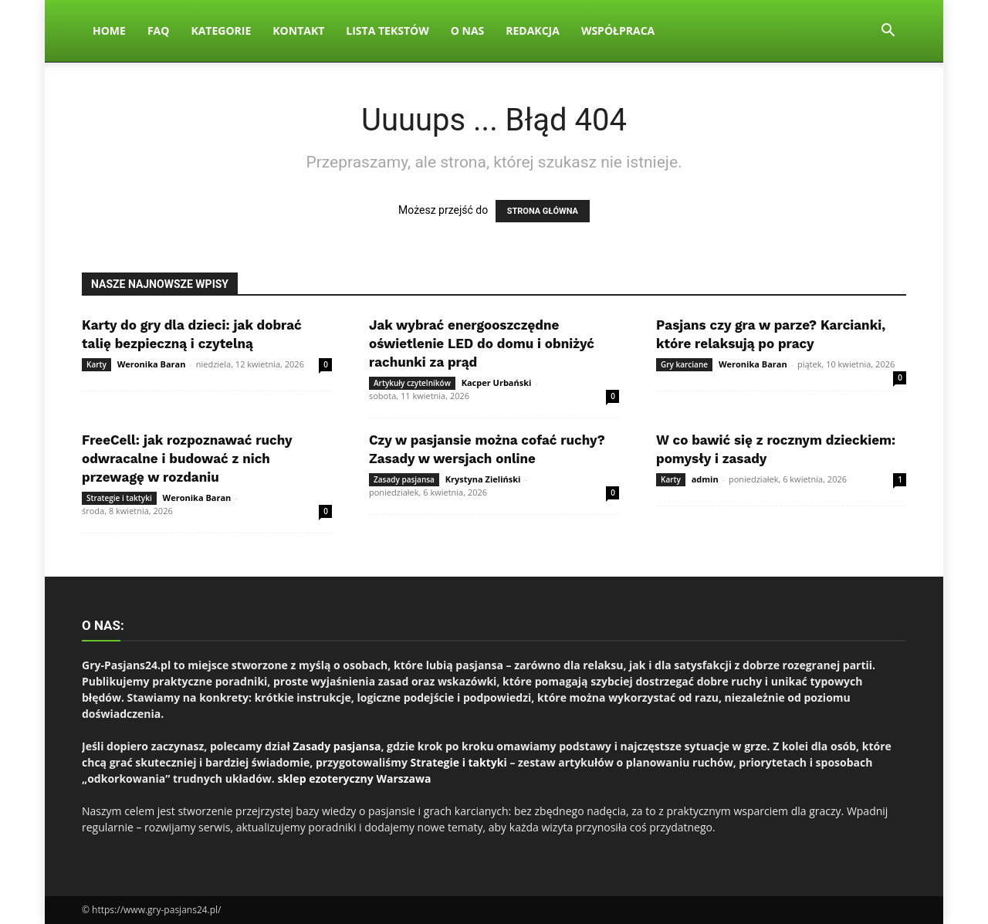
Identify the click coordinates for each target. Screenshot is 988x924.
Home (109, 30)
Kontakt (298, 30)
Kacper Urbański (497, 382)
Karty (96, 364)
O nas (468, 30)
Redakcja (533, 30)
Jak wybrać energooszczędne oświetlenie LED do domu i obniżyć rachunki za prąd (481, 343)
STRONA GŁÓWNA (542, 211)
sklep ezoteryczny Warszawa (354, 778)
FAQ (158, 30)
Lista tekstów (387, 30)
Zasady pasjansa (404, 479)
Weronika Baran (151, 364)
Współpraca (618, 30)
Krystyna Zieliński (483, 479)
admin (705, 479)
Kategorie (221, 30)
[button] (887, 32)
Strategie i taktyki (119, 497)
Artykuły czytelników (412, 382)
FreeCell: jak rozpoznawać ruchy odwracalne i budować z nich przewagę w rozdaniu (187, 458)
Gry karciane (684, 364)
